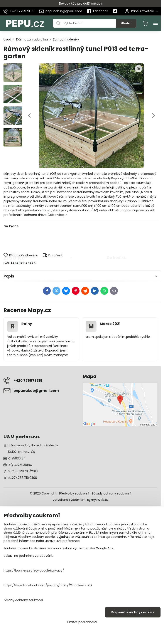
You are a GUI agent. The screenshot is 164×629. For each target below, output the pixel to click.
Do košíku (117, 240)
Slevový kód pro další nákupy (80, 3)
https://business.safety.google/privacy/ (33, 570)
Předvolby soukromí (74, 493)
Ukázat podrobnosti (82, 622)
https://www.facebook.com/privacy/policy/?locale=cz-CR (47, 585)
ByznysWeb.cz (97, 500)
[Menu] (155, 23)
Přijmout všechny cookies (132, 612)
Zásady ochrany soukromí (111, 493)
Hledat (126, 23)
